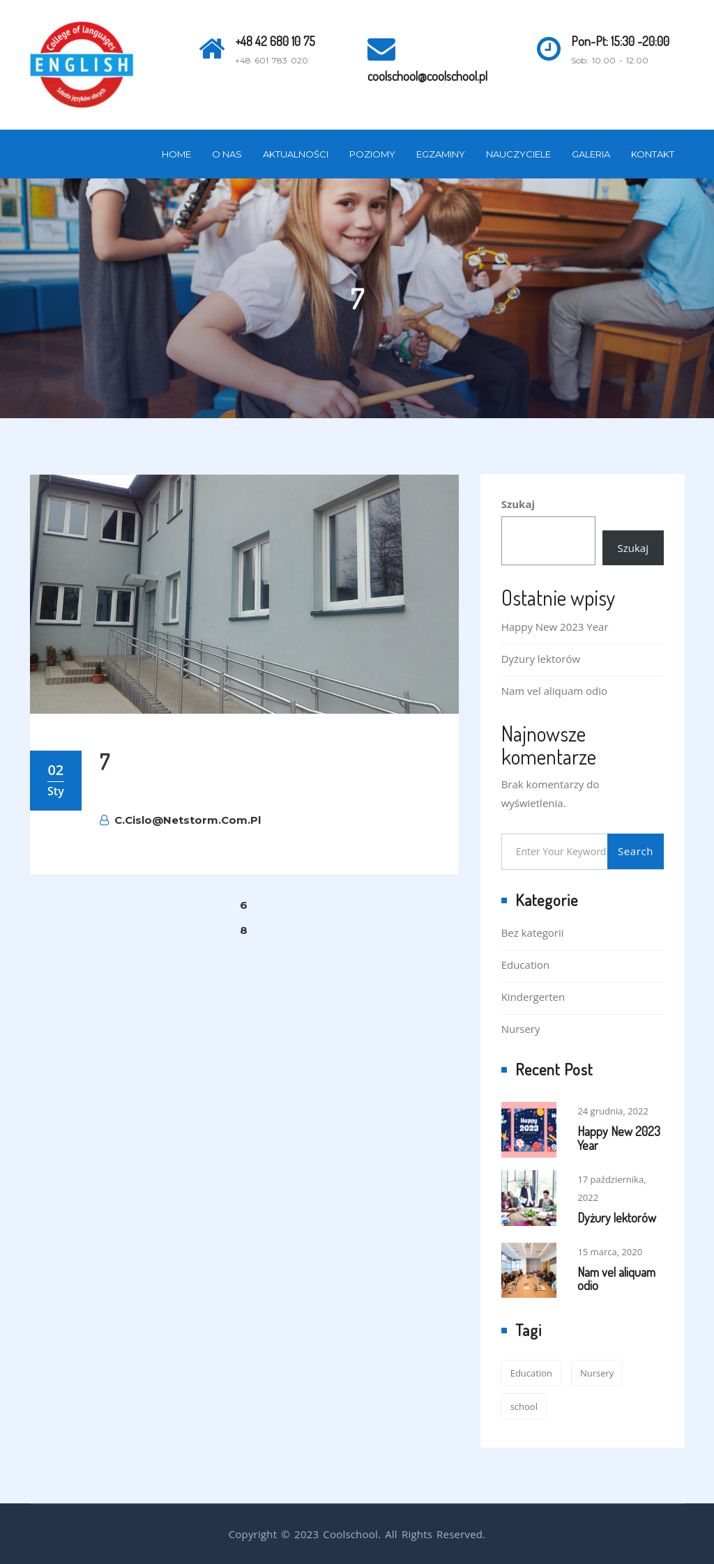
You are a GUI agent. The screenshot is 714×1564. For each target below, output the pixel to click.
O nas (227, 154)
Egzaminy (440, 154)
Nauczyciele (518, 154)
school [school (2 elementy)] (524, 1406)
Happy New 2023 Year (555, 627)
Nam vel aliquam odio (554, 691)
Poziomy (372, 154)
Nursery (520, 1029)
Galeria (591, 154)
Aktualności (295, 154)
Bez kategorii (532, 933)
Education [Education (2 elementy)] (531, 1373)
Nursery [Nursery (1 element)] (597, 1373)
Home (176, 154)
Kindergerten (533, 997)
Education (525, 965)
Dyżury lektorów (540, 659)
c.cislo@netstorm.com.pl (180, 820)
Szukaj (518, 504)
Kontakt (652, 154)
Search (635, 851)
